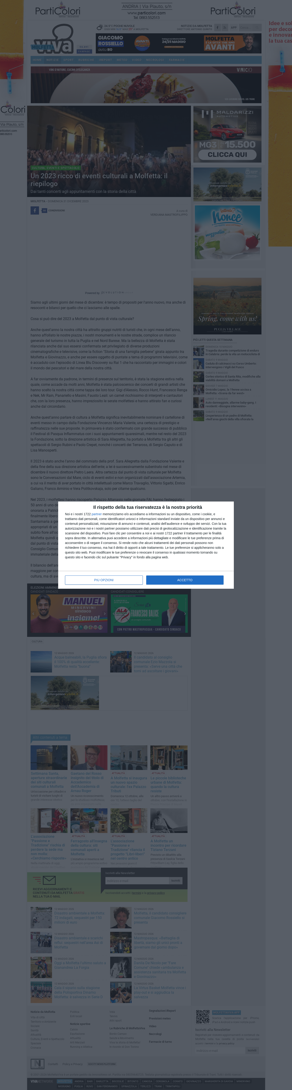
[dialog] (146, 545)
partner (97, 514)
